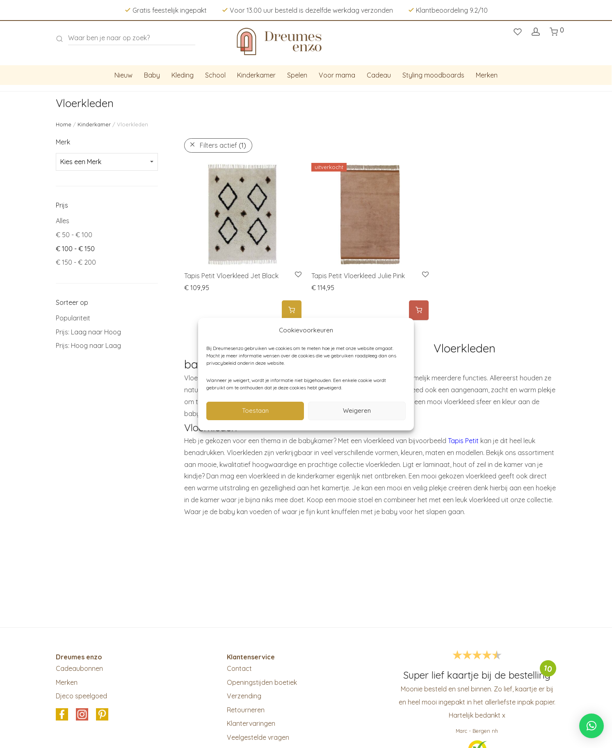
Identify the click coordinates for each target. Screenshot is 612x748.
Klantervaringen (251, 723)
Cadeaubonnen (79, 668)
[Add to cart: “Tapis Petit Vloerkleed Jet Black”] (291, 310)
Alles (62, 221)
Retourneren (246, 710)
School (215, 75)
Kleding (182, 75)
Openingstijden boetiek (262, 682)
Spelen (297, 75)
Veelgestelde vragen (258, 737)
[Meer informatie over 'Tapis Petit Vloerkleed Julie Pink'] (419, 310)
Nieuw (123, 75)
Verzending (244, 696)
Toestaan (255, 410)
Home (63, 124)
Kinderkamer (256, 75)
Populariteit (73, 318)
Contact (239, 668)
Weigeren (357, 410)
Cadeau (379, 75)
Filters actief (223, 145)
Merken (487, 75)
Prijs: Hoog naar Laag (88, 345)
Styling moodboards (433, 75)
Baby (152, 75)
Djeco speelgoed (81, 696)
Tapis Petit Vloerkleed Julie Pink (358, 276)
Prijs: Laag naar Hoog (88, 332)
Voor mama (337, 75)
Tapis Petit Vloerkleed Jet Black (231, 276)
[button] (591, 726)
